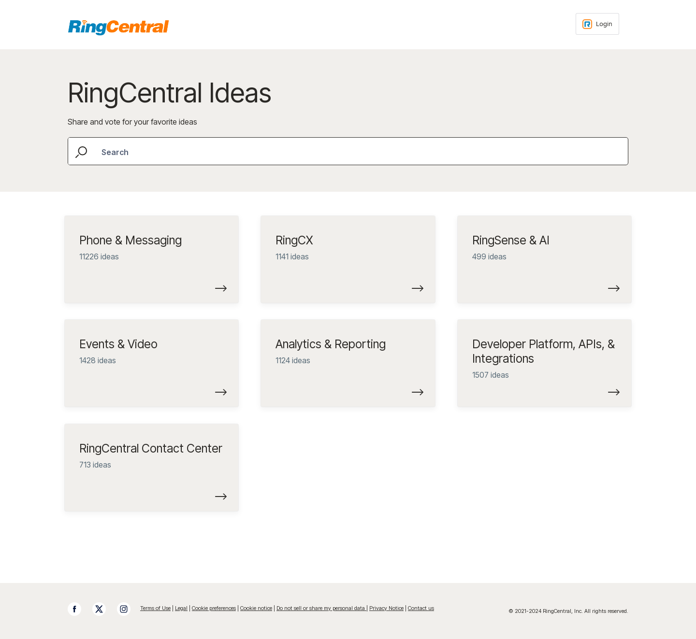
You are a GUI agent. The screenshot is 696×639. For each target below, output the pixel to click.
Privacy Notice (386, 608)
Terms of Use (155, 608)
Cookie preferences (214, 608)
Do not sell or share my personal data (321, 608)
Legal (181, 608)
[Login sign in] (597, 24)
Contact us (421, 608)
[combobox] (348, 151)
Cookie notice (256, 608)
